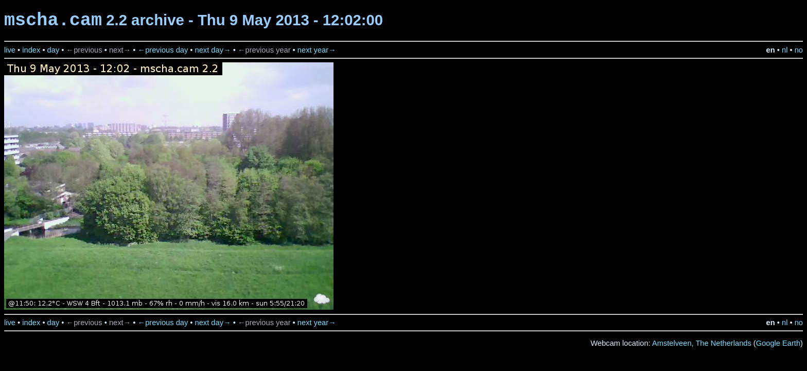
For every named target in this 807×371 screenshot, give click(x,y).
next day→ (213, 50)
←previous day (163, 50)
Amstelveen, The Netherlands (701, 343)
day (53, 50)
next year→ (316, 50)
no (799, 50)
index (31, 50)
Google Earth (778, 343)
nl (784, 50)
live (9, 50)
